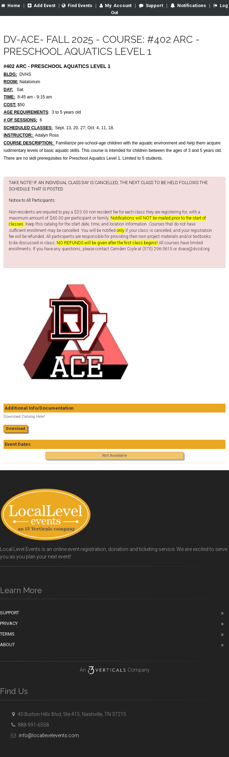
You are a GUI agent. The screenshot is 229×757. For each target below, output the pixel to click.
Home (14, 5)
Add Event (46, 5)
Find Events (81, 5)
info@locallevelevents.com (44, 735)
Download (15, 428)
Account (121, 5)
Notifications (197, 5)
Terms (7, 633)
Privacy (9, 623)
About (7, 644)
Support (157, 5)
